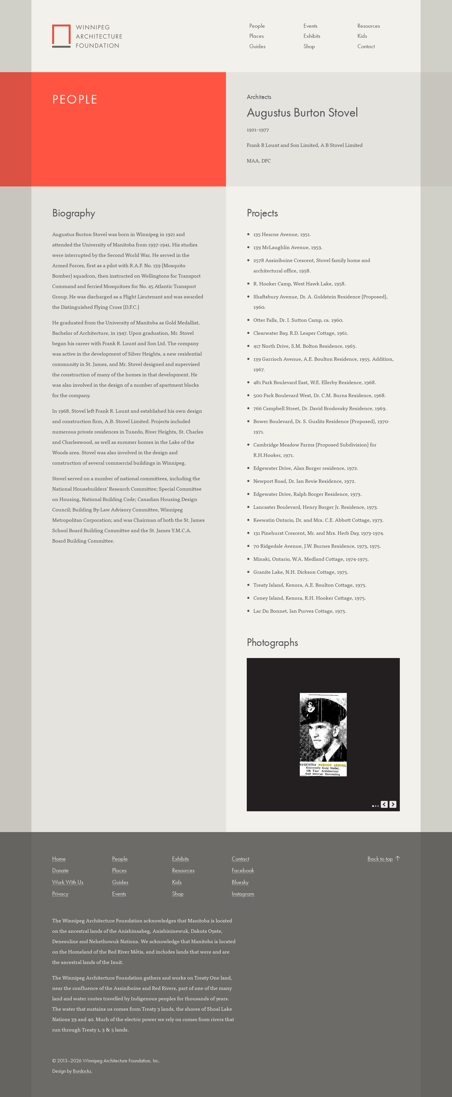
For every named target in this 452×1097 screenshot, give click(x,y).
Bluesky (240, 882)
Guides (257, 46)
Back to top (384, 858)
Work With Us (67, 882)
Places (256, 36)
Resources (368, 25)
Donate (60, 870)
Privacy (60, 893)
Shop (309, 46)
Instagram (243, 893)
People (257, 25)
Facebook (243, 870)
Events (310, 25)
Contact (366, 46)
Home (59, 858)
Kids (362, 36)
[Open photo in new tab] (323, 734)
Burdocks (82, 1071)
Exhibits (312, 36)
